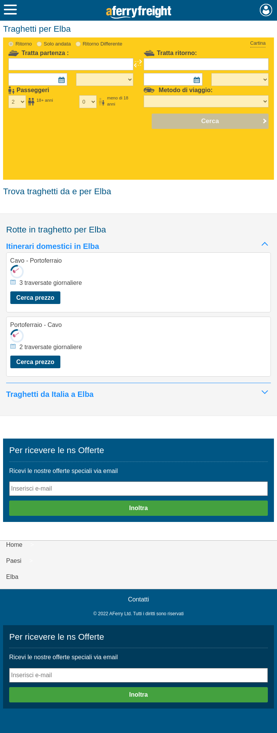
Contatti (138, 599)
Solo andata (57, 44)
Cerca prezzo (35, 297)
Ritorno (24, 44)
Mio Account (266, 9)
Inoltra (138, 508)
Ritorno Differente (102, 44)
